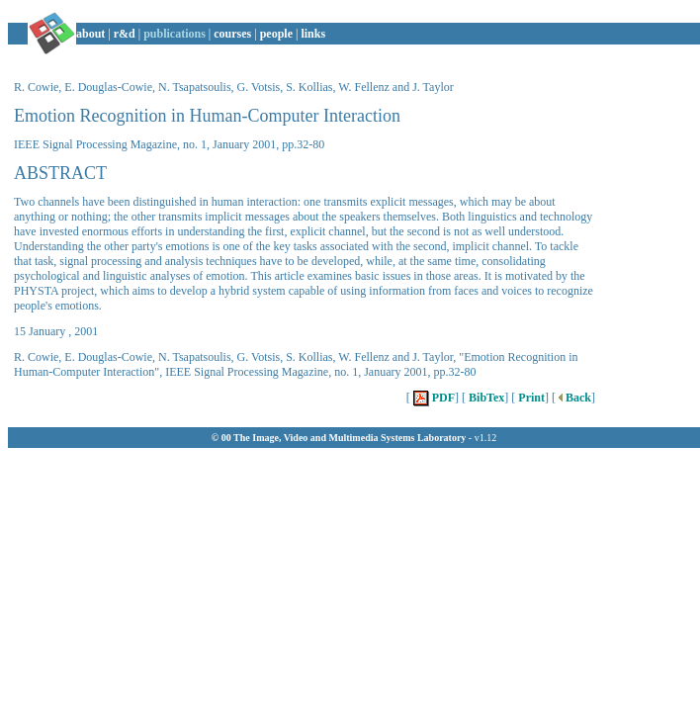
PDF (432, 397)
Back (573, 397)
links (313, 34)
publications (174, 34)
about (90, 34)
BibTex (485, 397)
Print (530, 397)
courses (232, 34)
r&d (124, 34)
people (276, 34)
